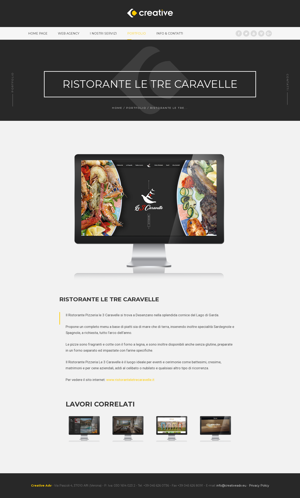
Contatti (287, 82)
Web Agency (68, 33)
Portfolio (136, 33)
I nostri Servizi (103, 33)
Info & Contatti (169, 33)
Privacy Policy (259, 485)
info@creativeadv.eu (231, 485)
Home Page (38, 33)
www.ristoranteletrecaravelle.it (130, 380)
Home (117, 107)
